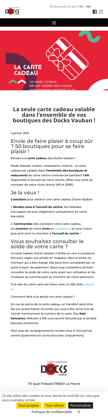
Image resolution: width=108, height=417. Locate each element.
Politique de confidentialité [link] (52, 412)
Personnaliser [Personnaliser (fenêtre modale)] (80, 405)
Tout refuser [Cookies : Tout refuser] (54, 405)
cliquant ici (63, 228)
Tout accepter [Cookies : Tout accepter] (28, 405)
